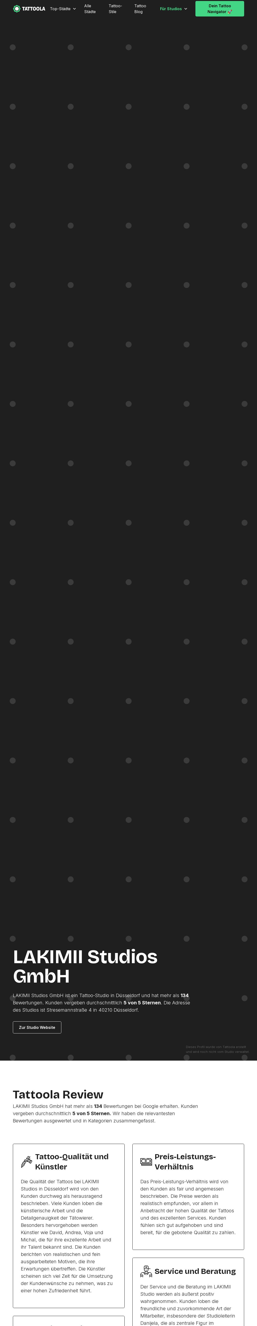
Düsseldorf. (126, 1010)
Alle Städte (90, 8)
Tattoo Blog (140, 8)
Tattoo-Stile (115, 8)
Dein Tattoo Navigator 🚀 (220, 8)
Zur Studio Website (37, 1027)
